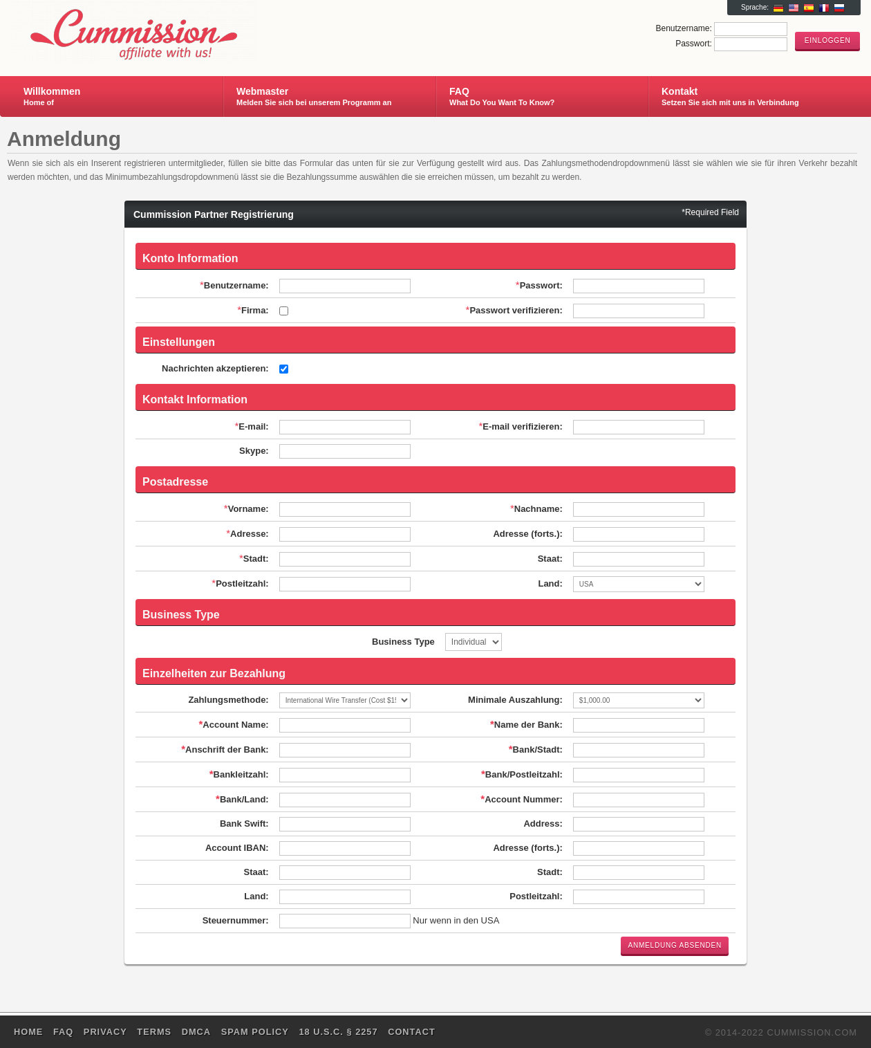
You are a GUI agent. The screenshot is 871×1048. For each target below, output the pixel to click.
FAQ (63, 1032)
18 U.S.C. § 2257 (338, 1032)
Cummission (175, 32)
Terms (154, 1032)
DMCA (196, 1032)
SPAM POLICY (255, 1032)
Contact (412, 1032)
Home (28, 1032)
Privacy (105, 1032)
